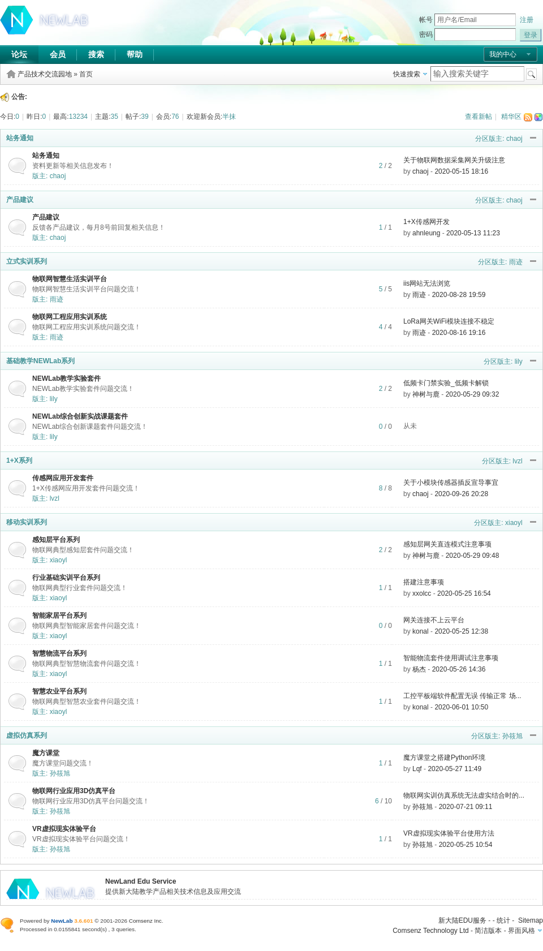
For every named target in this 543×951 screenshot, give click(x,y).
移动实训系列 (26, 522)
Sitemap (530, 920)
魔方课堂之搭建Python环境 (444, 757)
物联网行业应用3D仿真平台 (73, 791)
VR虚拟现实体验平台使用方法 (448, 833)
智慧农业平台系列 (59, 691)
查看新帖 (478, 117)
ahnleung (426, 233)
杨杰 (419, 669)
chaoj (514, 139)
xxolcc (421, 593)
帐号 (426, 20)
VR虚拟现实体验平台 (64, 829)
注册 (526, 20)
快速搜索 (406, 74)
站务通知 (19, 138)
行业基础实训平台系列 (66, 578)
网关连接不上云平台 (433, 620)
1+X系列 (19, 460)
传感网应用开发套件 (62, 478)
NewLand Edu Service (140, 881)
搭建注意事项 (423, 582)
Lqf (417, 769)
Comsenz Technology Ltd (431, 931)
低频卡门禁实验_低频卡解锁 (446, 383)
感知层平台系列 (56, 540)
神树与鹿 (425, 394)
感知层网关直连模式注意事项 (447, 544)
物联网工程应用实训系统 (69, 317)
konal (420, 631)
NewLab (61, 921)
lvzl (517, 461)
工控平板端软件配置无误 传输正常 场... (462, 696)
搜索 (96, 54)
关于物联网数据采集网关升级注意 (454, 160)
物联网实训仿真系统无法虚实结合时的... (463, 795)
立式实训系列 (26, 261)
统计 (503, 920)
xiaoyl (514, 523)
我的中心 (502, 54)
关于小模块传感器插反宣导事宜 (450, 483)
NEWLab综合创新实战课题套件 (80, 416)
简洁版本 (488, 931)
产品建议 (19, 200)
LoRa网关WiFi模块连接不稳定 (448, 321)
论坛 (19, 54)
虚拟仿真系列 (26, 735)
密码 (426, 34)
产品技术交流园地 (45, 74)
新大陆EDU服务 (462, 920)
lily (519, 361)
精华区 (511, 117)
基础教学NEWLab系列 (40, 361)
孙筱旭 (512, 736)
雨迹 (516, 262)
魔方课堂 (45, 753)
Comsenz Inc (145, 921)
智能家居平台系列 (59, 615)
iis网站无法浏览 (426, 283)
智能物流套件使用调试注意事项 (450, 658)
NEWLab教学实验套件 (66, 378)
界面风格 (521, 931)
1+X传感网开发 (426, 222)
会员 (58, 54)
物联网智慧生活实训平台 (69, 279)
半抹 (229, 117)
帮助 (135, 54)
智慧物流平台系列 (59, 653)
